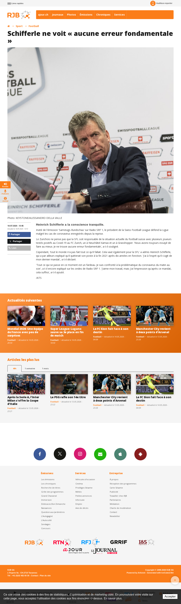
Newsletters (100, 454)
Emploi (78, 504)
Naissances (46, 508)
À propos (114, 479)
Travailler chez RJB (118, 496)
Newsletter (115, 516)
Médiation (114, 504)
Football (34, 26)
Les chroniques (48, 483)
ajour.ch (43, 14)
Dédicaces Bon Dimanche (53, 504)
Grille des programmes (52, 492)
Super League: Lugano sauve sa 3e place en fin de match (67, 332)
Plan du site (45, 575)
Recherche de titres (50, 488)
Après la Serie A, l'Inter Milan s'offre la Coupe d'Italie (23, 400)
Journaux (57, 14)
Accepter (170, 596)
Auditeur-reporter (161, 3)
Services (119, 14)
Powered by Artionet (136, 573)
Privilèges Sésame (83, 488)
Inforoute (79, 500)
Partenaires (115, 500)
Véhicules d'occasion (85, 479)
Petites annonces (83, 496)
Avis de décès (81, 508)
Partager (14, 234)
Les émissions (47, 479)
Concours (45, 528)
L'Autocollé (46, 520)
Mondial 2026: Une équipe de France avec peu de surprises (25, 332)
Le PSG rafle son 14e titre (68, 397)
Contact (113, 512)
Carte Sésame (116, 488)
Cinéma (79, 483)
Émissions (86, 14)
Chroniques (103, 14)
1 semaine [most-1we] (30, 368)
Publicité (114, 492)
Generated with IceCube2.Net (160, 573)
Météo (78, 492)
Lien (12, 248)
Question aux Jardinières (53, 512)
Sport (19, 26)
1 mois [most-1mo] (45, 368)
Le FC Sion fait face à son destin (110, 330)
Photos (71, 14)
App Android (140, 454)
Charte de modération (120, 508)
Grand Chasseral (49, 496)
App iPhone (120, 454)
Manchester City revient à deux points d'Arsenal (153, 330)
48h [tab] (14, 368)
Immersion (46, 500)
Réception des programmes (123, 483)
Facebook (40, 454)
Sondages (45, 524)
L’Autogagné (47, 516)
